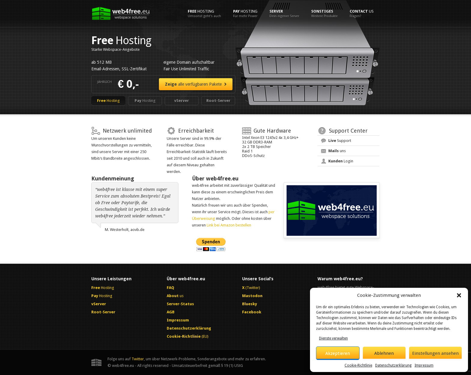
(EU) (187, 336)
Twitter (138, 359)
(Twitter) (251, 287)
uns (337, 151)
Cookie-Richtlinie (358, 365)
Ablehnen (384, 353)
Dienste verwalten (333, 338)
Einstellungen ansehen (435, 353)
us (362, 13)
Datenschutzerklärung (393, 365)
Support (339, 140)
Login (340, 161)
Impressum (424, 365)
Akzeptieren (337, 353)
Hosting (204, 13)
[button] (459, 295)
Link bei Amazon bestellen (229, 225)
